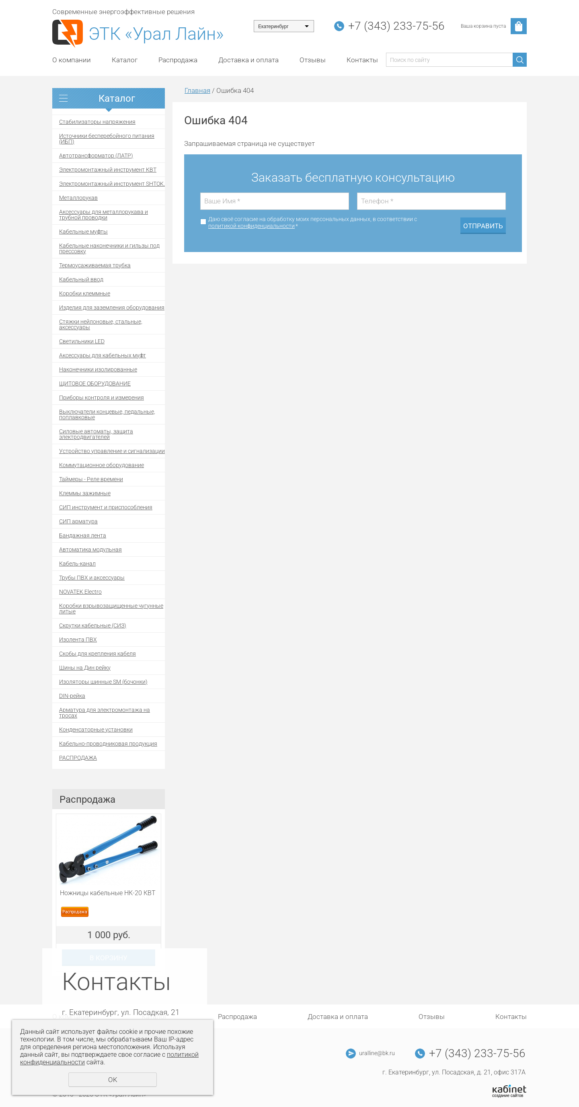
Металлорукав (78, 198)
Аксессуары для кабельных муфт (102, 355)
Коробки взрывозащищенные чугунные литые (111, 609)
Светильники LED (82, 341)
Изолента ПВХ (78, 639)
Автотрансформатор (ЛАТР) (96, 155)
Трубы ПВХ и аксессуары (92, 577)
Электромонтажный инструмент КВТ (107, 169)
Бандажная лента (82, 535)
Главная (197, 90)
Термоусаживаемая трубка (95, 265)
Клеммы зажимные (85, 493)
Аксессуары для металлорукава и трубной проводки (103, 215)
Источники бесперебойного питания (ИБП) (106, 139)
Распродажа (177, 60)
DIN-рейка (72, 696)
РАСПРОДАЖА (78, 757)
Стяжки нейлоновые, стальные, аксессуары (100, 324)
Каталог (125, 60)
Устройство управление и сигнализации (112, 451)
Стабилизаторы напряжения (97, 122)
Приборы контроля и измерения (101, 397)
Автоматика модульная (90, 549)
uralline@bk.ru (377, 1053)
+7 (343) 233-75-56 (396, 26)
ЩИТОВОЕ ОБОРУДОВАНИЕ (95, 383)
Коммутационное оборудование (101, 465)
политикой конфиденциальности (251, 226)
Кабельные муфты (83, 231)
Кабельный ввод (81, 279)
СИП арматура (78, 521)
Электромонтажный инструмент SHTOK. (112, 183)
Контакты (362, 60)
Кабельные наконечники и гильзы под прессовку (109, 248)
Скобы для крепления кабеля (97, 653)
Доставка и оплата (248, 60)
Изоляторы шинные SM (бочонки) (103, 682)
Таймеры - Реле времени (91, 479)
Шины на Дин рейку (85, 667)
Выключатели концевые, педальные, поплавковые (107, 414)
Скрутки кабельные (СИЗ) (92, 625)
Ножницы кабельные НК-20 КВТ (108, 893)
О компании (71, 60)
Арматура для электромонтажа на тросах (104, 713)
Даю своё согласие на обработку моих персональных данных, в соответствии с (312, 222)
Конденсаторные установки (96, 729)
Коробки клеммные (84, 293)
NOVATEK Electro (80, 591)
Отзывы (313, 60)
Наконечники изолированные (98, 369)
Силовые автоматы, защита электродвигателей (96, 434)
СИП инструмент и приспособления (105, 507)
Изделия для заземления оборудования (111, 307)
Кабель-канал (77, 563)
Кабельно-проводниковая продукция (108, 743)
